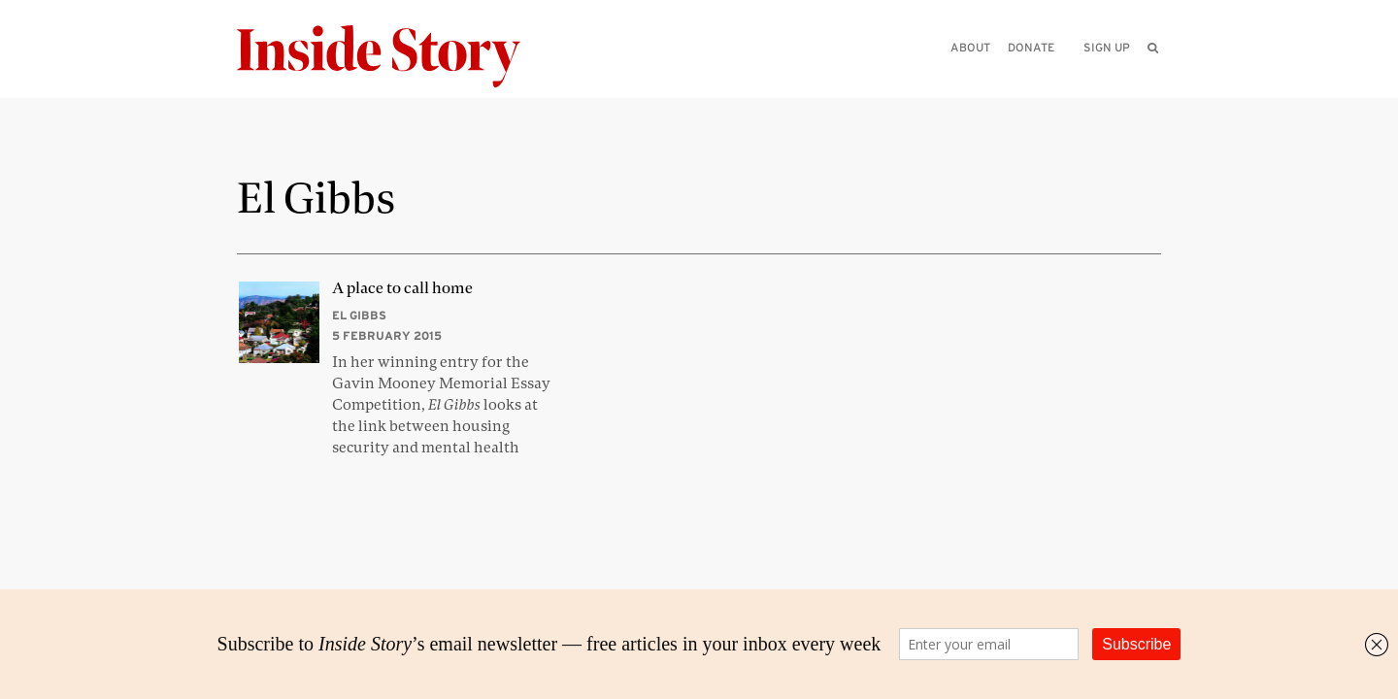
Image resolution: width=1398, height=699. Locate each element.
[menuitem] (1153, 47)
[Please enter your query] (1052, 74)
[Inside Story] (392, 56)
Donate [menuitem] (1031, 47)
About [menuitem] (970, 47)
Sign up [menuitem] (1106, 47)
